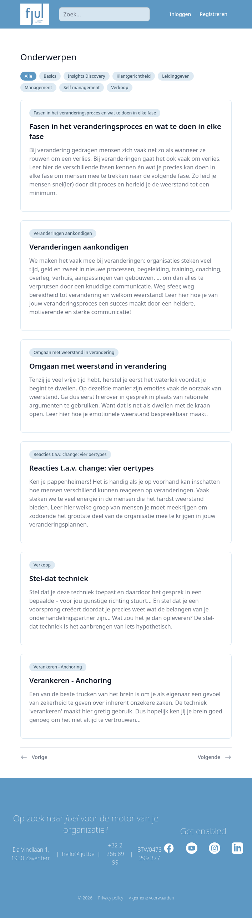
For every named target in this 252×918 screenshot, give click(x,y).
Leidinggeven (176, 76)
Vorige (33, 757)
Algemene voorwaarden (151, 898)
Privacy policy (110, 898)
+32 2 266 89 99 (115, 853)
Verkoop (119, 87)
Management (38, 87)
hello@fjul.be (78, 854)
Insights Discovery (86, 76)
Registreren (213, 14)
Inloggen (180, 14)
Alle (28, 76)
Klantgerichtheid (134, 76)
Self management (82, 87)
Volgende (215, 757)
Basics (50, 76)
